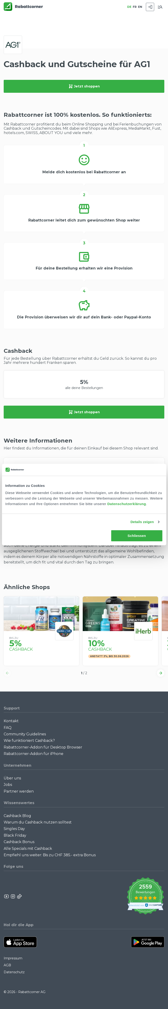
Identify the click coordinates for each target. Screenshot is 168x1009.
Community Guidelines (25, 734)
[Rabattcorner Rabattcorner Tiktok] (19, 896)
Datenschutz (14, 972)
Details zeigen (142, 522)
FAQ (8, 727)
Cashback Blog (17, 816)
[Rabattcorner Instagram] (13, 896)
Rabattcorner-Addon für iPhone (33, 754)
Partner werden (19, 791)
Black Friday (15, 835)
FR (135, 7)
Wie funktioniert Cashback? (29, 740)
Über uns (12, 778)
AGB (7, 965)
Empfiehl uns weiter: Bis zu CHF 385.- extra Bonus (50, 855)
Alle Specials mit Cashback (28, 848)
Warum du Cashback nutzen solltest (38, 822)
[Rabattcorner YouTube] (7, 896)
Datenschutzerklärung (126, 504)
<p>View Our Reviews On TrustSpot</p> (145, 896)
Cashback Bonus (19, 842)
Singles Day (14, 828)
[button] (7, 673)
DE (129, 7)
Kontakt (11, 721)
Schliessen (137, 536)
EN (140, 7)
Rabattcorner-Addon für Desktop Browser (43, 747)
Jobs (8, 784)
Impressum (13, 958)
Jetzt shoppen (84, 86)
